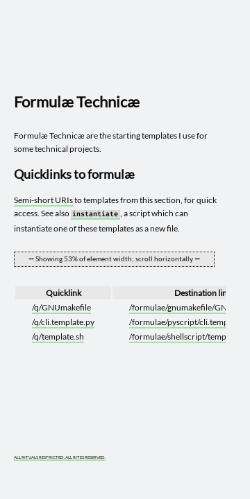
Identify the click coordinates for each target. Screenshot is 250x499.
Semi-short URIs (43, 200)
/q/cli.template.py (63, 322)
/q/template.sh (58, 336)
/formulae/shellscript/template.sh (189, 336)
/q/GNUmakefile (61, 307)
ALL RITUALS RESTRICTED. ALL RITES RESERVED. (60, 457)
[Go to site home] (120, 50)
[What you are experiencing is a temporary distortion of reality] (219, 450)
